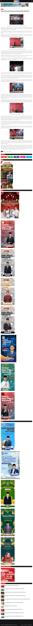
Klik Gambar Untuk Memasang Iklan (5, 566)
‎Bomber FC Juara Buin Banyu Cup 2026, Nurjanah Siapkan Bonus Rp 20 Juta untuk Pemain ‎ (14, 588)
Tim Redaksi (22, 624)
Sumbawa (4, 7)
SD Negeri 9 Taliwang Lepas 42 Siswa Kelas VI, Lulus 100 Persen (12, 585)
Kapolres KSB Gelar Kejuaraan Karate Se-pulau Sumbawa (11, 605)
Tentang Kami (25, 624)
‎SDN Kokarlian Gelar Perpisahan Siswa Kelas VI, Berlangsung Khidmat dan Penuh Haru (14, 616)
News (7, 151)
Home (1, 7)
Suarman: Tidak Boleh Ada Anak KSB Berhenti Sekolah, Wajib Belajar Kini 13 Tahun (13, 609)
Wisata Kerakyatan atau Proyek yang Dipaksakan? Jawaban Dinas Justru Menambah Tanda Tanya (15, 595)
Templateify (16, 624)
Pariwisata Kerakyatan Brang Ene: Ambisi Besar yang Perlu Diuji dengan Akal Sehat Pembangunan (15, 592)
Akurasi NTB (3, 12)
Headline (4, 151)
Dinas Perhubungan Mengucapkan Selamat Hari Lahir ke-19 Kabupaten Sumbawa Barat (14, 602)
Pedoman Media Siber (30, 624)
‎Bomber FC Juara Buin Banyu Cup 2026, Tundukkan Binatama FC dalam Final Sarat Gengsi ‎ (14, 612)
